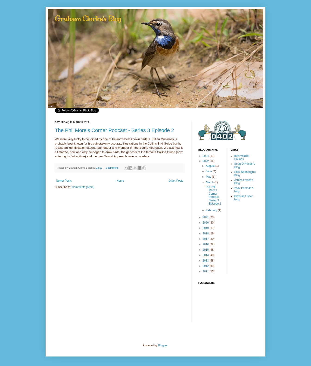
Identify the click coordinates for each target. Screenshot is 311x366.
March (210, 182)
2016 (206, 244)
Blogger (163, 345)
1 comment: (112, 167)
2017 (206, 238)
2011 (206, 271)
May (209, 176)
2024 (206, 156)
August (210, 165)
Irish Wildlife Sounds (241, 157)
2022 (206, 161)
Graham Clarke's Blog (88, 18)
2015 (206, 249)
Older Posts (176, 180)
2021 (206, 217)
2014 (206, 255)
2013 (206, 260)
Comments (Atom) (83, 187)
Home (120, 180)
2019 (206, 228)
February (212, 210)
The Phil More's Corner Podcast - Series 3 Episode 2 (114, 130)
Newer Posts (64, 180)
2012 (206, 266)
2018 (206, 233)
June (209, 171)
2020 (206, 222)
